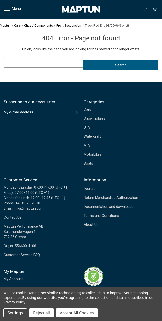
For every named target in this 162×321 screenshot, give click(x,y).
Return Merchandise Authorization (111, 198)
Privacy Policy (14, 302)
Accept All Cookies (77, 313)
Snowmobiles (94, 118)
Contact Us (13, 217)
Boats (88, 163)
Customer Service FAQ (22, 255)
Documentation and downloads (109, 206)
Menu (9, 9)
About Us (91, 224)
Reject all (41, 313)
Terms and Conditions (101, 216)
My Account (13, 279)
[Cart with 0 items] (154, 9)
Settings (15, 313)
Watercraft (92, 136)
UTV (87, 127)
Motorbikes (93, 154)
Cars (87, 109)
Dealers (90, 188)
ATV (87, 145)
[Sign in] (145, 10)
